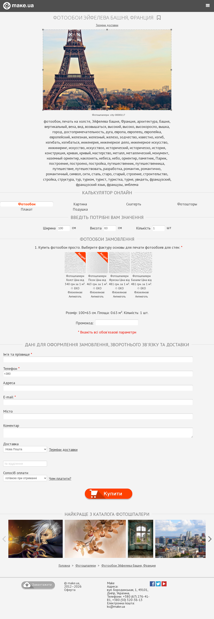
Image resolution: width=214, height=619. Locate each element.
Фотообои (27, 204)
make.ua (73, 583)
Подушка (80, 209)
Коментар (11, 425)
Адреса (9, 383)
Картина (80, 204)
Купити (108, 490)
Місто (8, 411)
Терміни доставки (107, 25)
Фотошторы (187, 204)
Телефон (11, 369)
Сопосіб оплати (15, 473)
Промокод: (85, 322)
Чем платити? (60, 478)
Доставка (11, 444)
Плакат (27, 209)
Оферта (69, 590)
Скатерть (133, 204)
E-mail (9, 397)
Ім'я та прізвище (17, 354)
